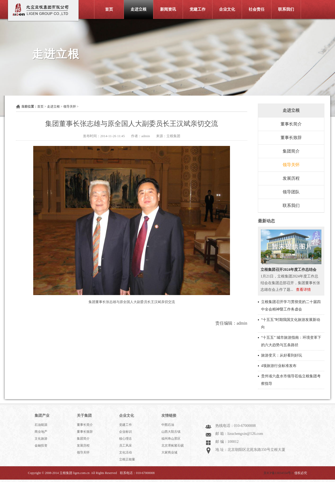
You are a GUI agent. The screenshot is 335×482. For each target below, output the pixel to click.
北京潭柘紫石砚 (172, 445)
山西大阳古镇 (171, 432)
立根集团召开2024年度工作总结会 (288, 270)
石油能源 (41, 425)
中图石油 (167, 425)
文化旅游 (41, 438)
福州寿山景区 (171, 438)
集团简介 (291, 151)
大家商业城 (169, 452)
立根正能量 (127, 459)
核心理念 (125, 438)
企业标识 (125, 432)
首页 (109, 9)
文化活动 (125, 452)
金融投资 (41, 445)
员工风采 (125, 445)
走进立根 (138, 9)
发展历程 (291, 178)
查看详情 (303, 290)
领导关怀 (69, 106)
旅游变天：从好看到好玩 (281, 355)
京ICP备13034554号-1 (278, 473)
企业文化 (227, 9)
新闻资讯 (168, 9)
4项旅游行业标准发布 (278, 366)
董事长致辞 (291, 137)
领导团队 (291, 192)
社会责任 (257, 9)
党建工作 (198, 9)
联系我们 (286, 9)
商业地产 (41, 432)
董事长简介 (291, 124)
